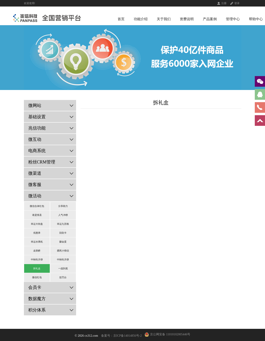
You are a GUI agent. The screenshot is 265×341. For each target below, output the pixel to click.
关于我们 (164, 19)
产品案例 (210, 19)
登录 (237, 3)
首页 (121, 19)
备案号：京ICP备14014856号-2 (121, 335)
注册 (224, 3)
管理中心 (233, 19)
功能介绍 (141, 19)
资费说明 (187, 19)
